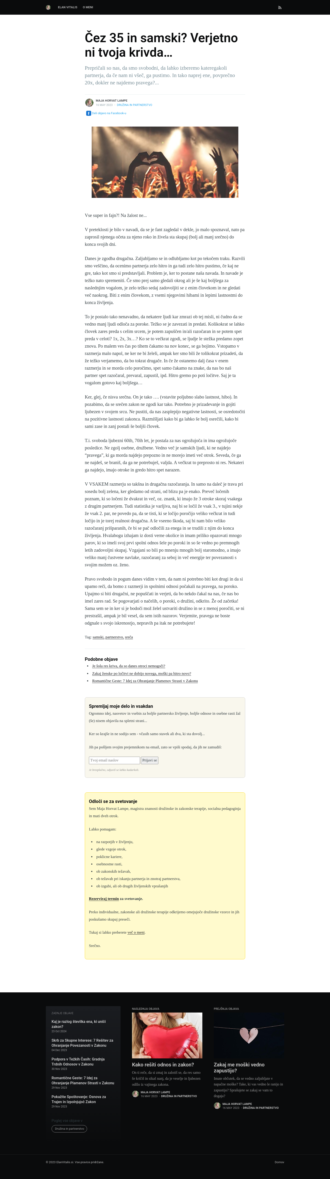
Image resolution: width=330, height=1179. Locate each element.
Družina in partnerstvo (134, 105)
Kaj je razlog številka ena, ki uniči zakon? (79, 1024)
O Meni (88, 7)
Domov (279, 1162)
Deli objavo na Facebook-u (106, 113)
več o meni (136, 932)
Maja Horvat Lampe (111, 100)
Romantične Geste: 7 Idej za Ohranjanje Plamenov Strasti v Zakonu (145, 681)
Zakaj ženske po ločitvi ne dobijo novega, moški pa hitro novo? (141, 673)
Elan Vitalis (67, 7)
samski (98, 637)
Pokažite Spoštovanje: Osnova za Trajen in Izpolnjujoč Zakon (79, 1099)
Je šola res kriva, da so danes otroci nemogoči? (128, 666)
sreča (129, 637)
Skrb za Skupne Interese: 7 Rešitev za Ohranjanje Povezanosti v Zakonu (82, 1043)
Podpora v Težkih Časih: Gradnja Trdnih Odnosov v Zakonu (78, 1061)
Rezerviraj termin (104, 899)
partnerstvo (114, 637)
